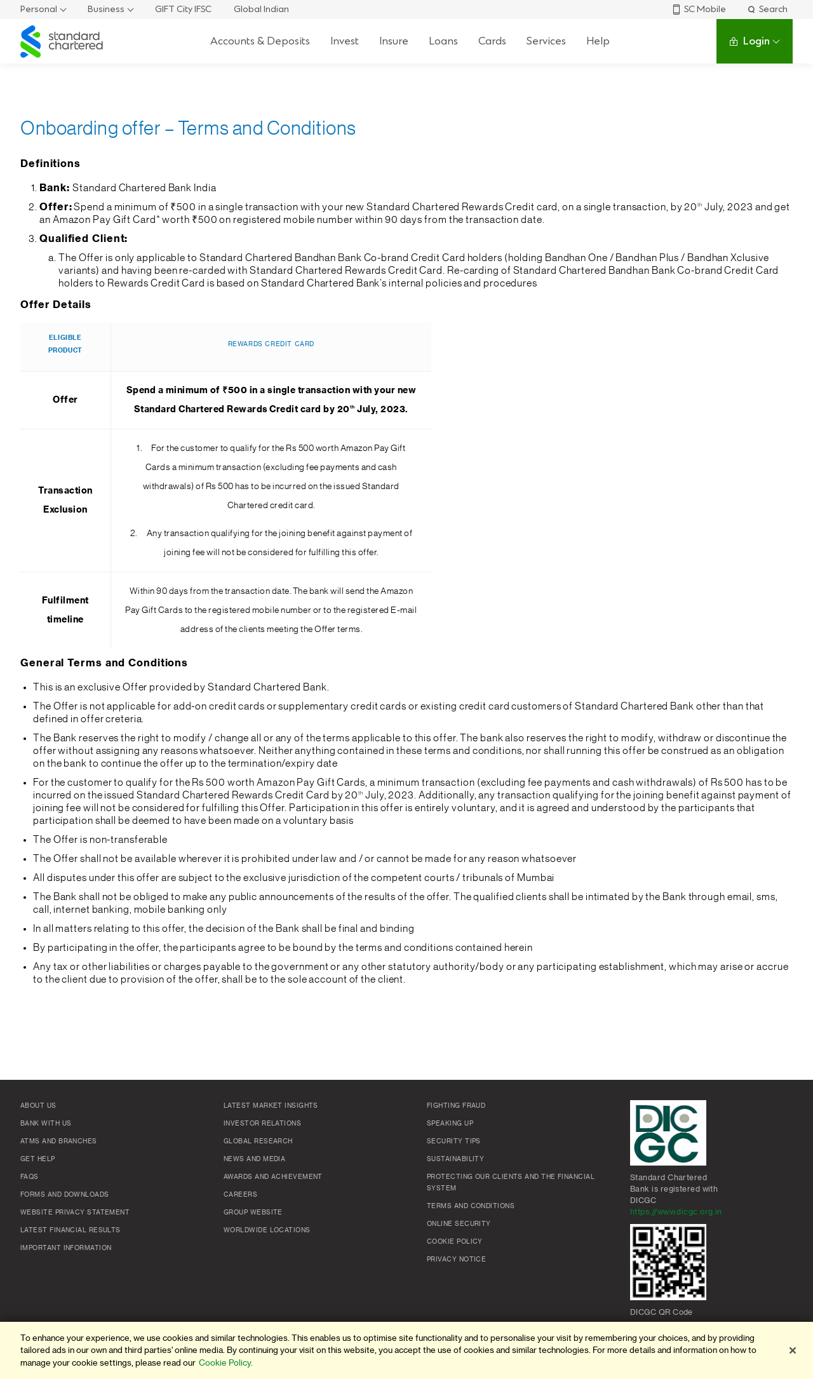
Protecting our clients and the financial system (511, 1183)
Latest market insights (271, 1106)
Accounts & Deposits (260, 41)
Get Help (37, 1159)
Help (598, 41)
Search (767, 9)
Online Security (459, 1224)
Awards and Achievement (273, 1177)
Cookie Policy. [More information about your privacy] (226, 1363)
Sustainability (455, 1159)
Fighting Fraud (456, 1106)
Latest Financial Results (70, 1230)
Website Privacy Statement (75, 1212)
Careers (240, 1195)
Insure (393, 41)
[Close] (793, 1350)
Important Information (65, 1248)
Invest (344, 41)
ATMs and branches (58, 1141)
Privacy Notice (456, 1259)
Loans (443, 41)
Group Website (253, 1212)
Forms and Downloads (64, 1195)
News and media (254, 1159)
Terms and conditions (470, 1206)
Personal (38, 9)
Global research (258, 1141)
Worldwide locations (267, 1230)
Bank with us (45, 1123)
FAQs (29, 1177)
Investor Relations (262, 1123)
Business (106, 9)
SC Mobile (698, 9)
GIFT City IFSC (183, 9)
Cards (492, 41)
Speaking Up (450, 1123)
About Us (38, 1106)
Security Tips (454, 1141)
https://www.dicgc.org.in (676, 1212)
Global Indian (261, 9)
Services (546, 41)
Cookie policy (455, 1242)
